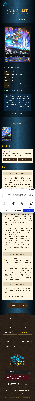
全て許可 (28, 210)
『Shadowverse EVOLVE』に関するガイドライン (17, 390)
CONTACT (12, 319)
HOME (3, 19)
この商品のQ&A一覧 (17, 305)
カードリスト (10, 159)
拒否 (6, 210)
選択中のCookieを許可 (17, 210)
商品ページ (25, 159)
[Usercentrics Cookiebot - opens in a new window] (30, 190)
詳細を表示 (30, 207)
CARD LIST (12, 19)
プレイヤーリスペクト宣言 (17, 393)
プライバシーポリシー (17, 387)
